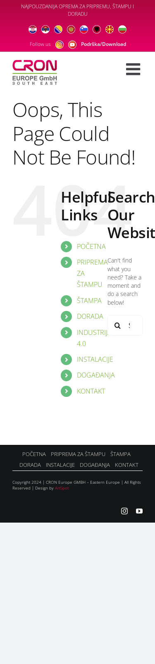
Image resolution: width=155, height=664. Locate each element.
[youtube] (139, 511)
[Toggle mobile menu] (134, 69)
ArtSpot (62, 488)
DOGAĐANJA (96, 375)
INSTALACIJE (95, 359)
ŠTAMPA (89, 300)
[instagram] (124, 511)
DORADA (90, 316)
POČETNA (91, 246)
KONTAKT (91, 391)
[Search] (117, 325)
